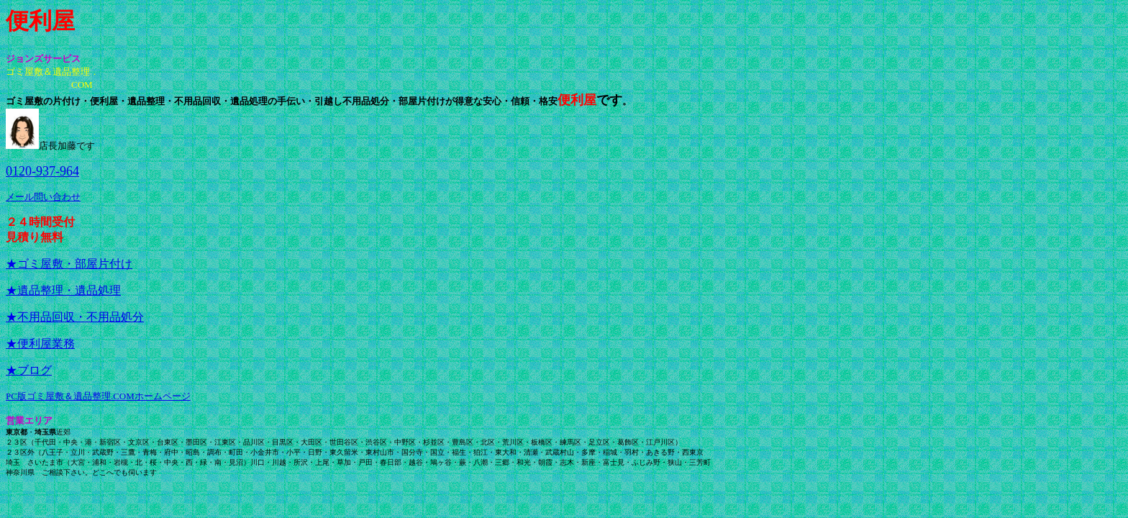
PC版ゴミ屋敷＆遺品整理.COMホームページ (98, 396)
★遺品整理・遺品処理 (63, 290)
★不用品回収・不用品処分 (75, 317)
